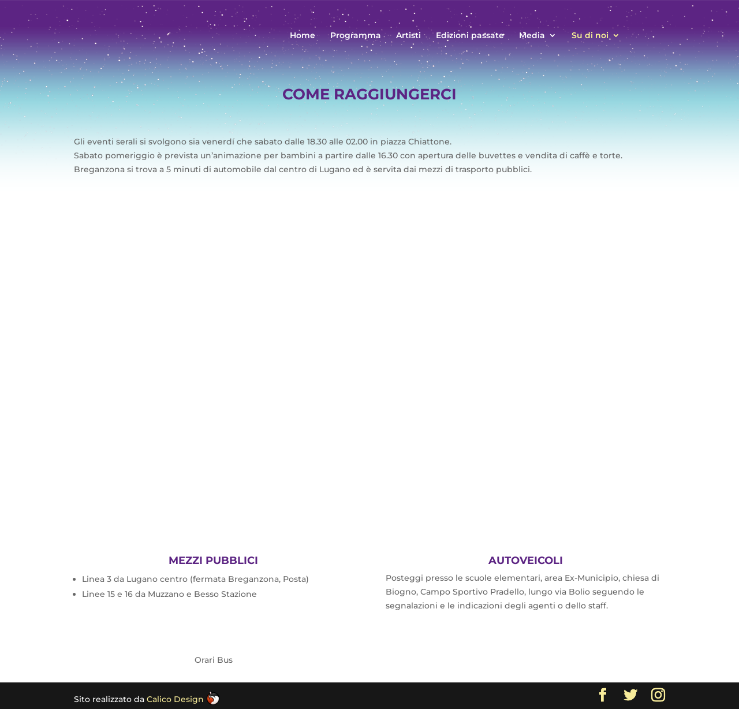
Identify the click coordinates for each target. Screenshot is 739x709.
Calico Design (183, 699)
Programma (355, 35)
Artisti (408, 35)
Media (532, 35)
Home (302, 35)
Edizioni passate (470, 35)
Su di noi (590, 35)
